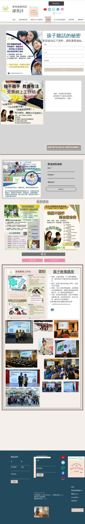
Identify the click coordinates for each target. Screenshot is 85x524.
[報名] (43, 254)
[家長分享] (54, 260)
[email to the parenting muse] (49, 9)
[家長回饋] (32, 260)
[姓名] (63, 48)
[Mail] (52, 309)
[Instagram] (62, 9)
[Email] (63, 56)
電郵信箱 (51, 182)
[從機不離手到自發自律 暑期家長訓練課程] (63, 147)
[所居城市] (63, 64)
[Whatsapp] (53, 9)
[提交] (14, 481)
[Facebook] (58, 9)
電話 (22, 467)
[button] (59, 19)
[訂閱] (40, 475)
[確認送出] (61, 189)
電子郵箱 (13, 467)
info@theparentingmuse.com (61, 304)
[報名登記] (56, 3)
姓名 (45, 44)
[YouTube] (45, 9)
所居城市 (46, 60)
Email (45, 52)
